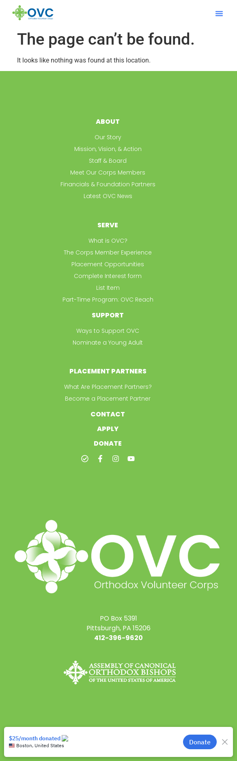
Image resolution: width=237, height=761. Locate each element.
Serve (107, 225)
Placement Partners (108, 371)
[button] (219, 13)
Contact (107, 414)
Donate (108, 443)
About (108, 121)
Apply (107, 428)
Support (108, 315)
